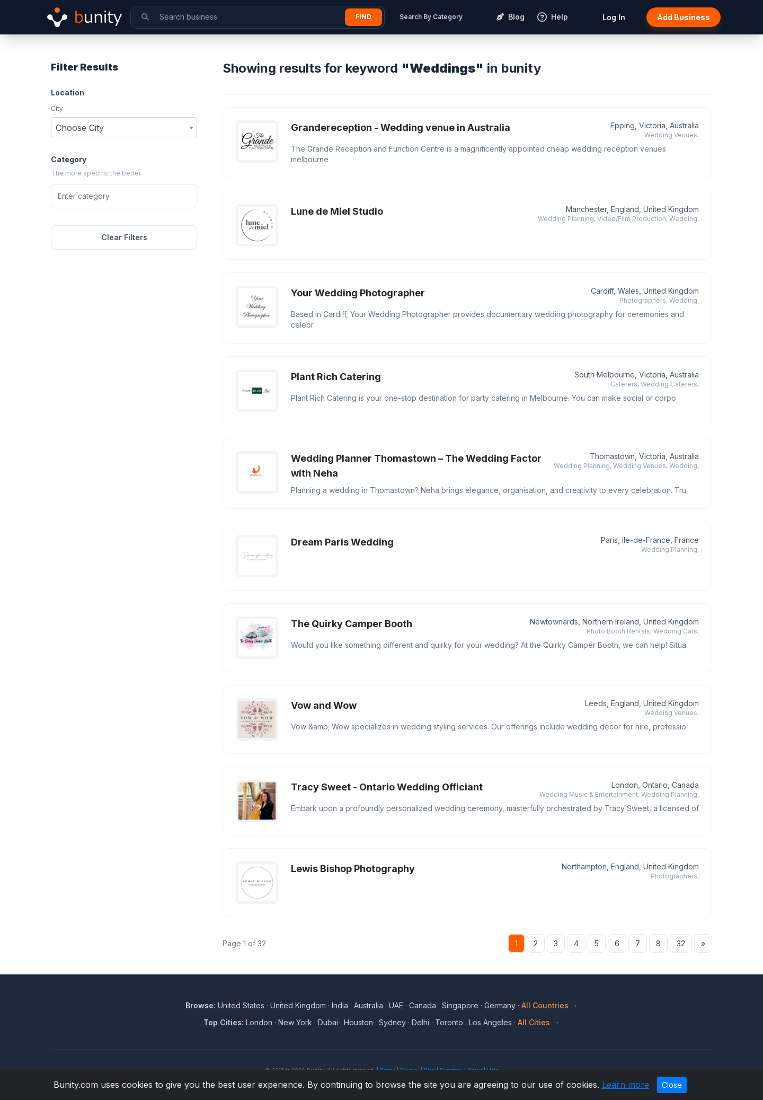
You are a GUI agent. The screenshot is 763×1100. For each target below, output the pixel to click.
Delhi (420, 1022)
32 (681, 943)
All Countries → (549, 1005)
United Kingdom (298, 1005)
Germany (500, 1005)
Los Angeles (490, 1022)
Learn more (625, 1084)
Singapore (460, 1005)
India (340, 1005)
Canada (422, 1005)
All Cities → (539, 1022)
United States (241, 1005)
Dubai (328, 1022)
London (259, 1022)
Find (363, 17)
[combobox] (124, 127)
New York (295, 1022)
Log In (613, 17)
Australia (368, 1005)
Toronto (449, 1022)
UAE (396, 1005)
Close (672, 1084)
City (57, 108)
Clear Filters (124, 237)
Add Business (683, 17)
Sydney (392, 1022)
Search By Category (431, 17)
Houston (358, 1022)
